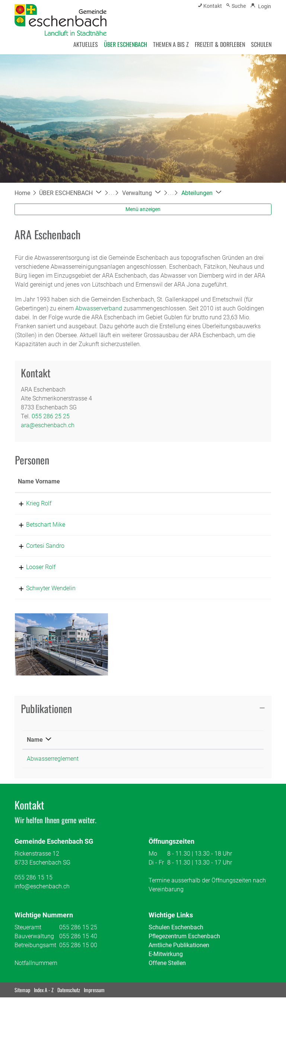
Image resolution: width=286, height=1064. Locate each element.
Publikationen (46, 744)
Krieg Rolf (30, 512)
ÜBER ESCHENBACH (125, 44)
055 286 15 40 (78, 971)
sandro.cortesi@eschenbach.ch (223, 563)
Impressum (94, 1025)
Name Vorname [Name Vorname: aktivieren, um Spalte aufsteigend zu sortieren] (30, 486)
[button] (70, 192)
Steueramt (28, 962)
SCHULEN (261, 44)
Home (22, 192)
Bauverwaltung (34, 971)
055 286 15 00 (78, 980)
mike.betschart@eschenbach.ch (224, 533)
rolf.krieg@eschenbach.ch (216, 512)
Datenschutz (68, 1025)
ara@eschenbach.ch (47, 425)
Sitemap (22, 1025)
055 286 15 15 (34, 913)
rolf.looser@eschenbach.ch (218, 584)
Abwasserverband (98, 308)
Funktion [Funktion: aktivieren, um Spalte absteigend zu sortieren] (80, 490)
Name (35, 775)
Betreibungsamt (35, 980)
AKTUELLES (85, 44)
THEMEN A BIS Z (171, 44)
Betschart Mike (37, 533)
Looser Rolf (32, 584)
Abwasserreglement (53, 794)
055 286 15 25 (78, 962)
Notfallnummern (36, 998)
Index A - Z (44, 1025)
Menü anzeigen (143, 209)
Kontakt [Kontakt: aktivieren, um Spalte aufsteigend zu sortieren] (192, 490)
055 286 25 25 (51, 416)
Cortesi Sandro (37, 563)
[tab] (143, 744)
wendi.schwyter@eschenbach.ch (225, 615)
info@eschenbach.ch (42, 922)
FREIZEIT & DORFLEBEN (220, 44)
